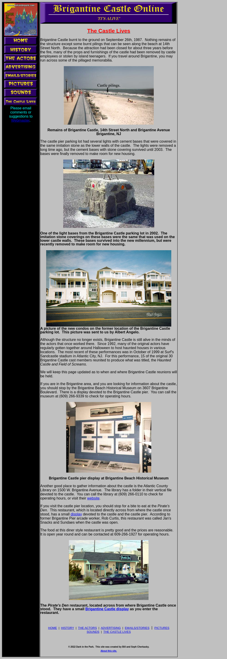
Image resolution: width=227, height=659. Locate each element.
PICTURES (161, 628)
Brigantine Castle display (107, 609)
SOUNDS (93, 631)
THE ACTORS (87, 628)
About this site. (109, 651)
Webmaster (20, 120)
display (76, 514)
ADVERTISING (111, 628)
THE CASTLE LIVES (117, 631)
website (93, 498)
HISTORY (67, 628)
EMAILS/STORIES (137, 628)
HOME (52, 628)
